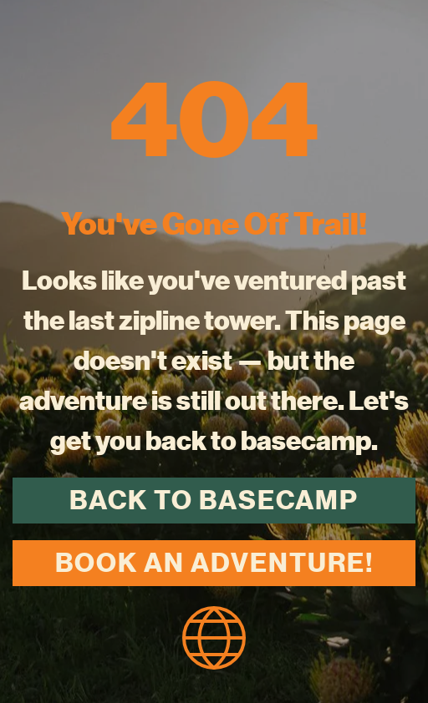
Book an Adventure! (214, 563)
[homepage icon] (214, 635)
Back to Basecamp (214, 500)
